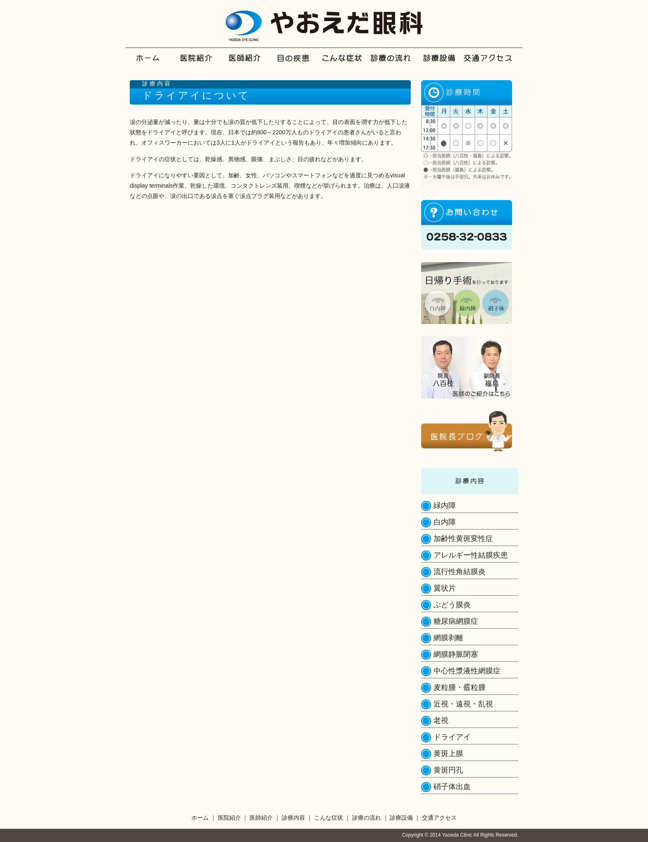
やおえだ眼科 (324, 26)
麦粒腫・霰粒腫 (460, 687)
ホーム (154, 64)
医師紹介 (250, 64)
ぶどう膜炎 (452, 605)
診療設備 (444, 64)
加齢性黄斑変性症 (463, 538)
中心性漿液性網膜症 (467, 671)
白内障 (445, 522)
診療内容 (299, 64)
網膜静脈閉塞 (456, 654)
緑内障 (445, 505)
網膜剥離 (448, 638)
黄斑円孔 (448, 770)
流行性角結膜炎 (460, 572)
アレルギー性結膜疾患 (471, 555)
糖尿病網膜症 (456, 621)
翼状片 (445, 588)
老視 (441, 720)
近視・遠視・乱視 (463, 704)
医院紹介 (202, 64)
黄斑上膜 (448, 753)
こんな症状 (347, 64)
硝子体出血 (452, 786)
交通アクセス (492, 64)
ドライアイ (452, 737)
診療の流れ (396, 64)
